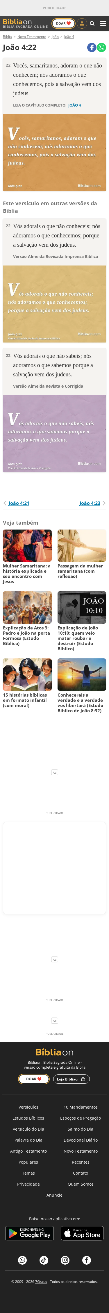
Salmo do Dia (80, 1129)
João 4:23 (93, 503)
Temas (28, 1173)
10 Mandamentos (81, 1107)
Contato (80, 1173)
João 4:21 (16, 503)
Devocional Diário (81, 1140)
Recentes (81, 1162)
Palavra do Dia (28, 1140)
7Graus (41, 1281)
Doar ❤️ (34, 1078)
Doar (63, 23)
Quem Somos (81, 1184)
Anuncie (54, 1195)
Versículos (28, 1107)
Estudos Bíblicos (28, 1118)
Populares (28, 1162)
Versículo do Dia (28, 1129)
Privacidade (28, 1184)
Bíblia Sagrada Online (25, 24)
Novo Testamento (81, 1151)
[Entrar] (82, 23)
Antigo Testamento (28, 1151)
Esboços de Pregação (80, 1118)
